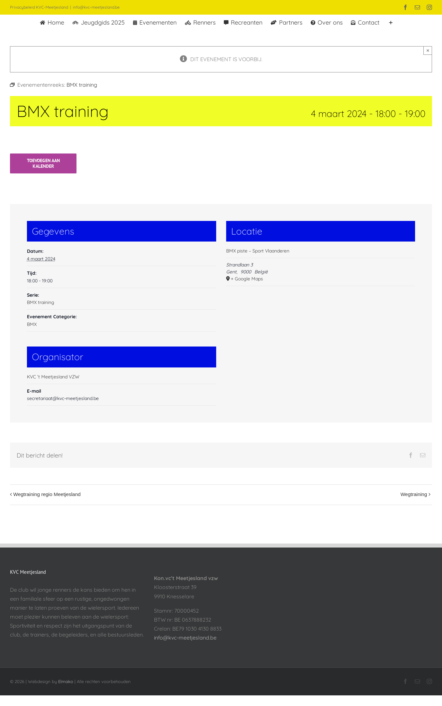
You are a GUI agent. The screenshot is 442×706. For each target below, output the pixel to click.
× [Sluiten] (427, 50)
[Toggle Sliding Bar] (391, 22)
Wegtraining (413, 494)
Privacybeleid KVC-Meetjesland (39, 7)
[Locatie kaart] (320, 336)
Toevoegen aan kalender (43, 163)
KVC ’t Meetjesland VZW (53, 377)
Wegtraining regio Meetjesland (46, 494)
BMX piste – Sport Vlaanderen (257, 251)
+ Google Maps (247, 279)
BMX (32, 324)
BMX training (40, 302)
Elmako (65, 681)
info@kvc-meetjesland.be (96, 7)
